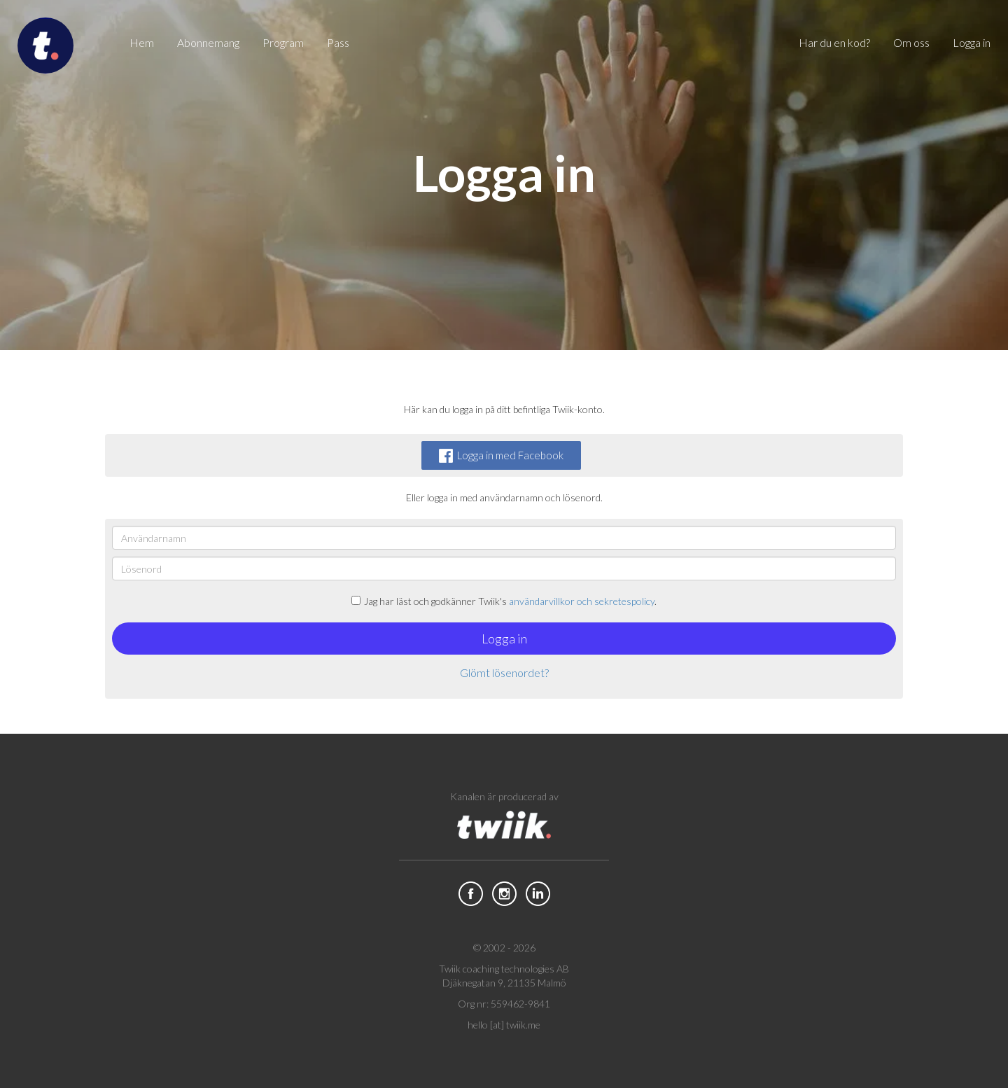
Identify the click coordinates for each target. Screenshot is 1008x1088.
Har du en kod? (834, 42)
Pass (338, 42)
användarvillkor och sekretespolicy (581, 601)
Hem (142, 42)
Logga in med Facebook (501, 456)
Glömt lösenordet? (504, 672)
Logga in (971, 42)
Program (283, 42)
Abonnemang (208, 42)
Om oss (911, 42)
